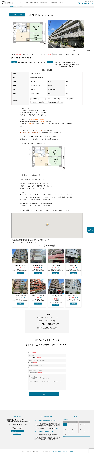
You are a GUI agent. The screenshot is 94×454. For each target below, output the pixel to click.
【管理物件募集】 (54, 2)
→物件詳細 (20, 273)
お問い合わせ (62, 2)
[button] (47, 224)
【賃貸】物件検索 (34, 2)
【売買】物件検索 (44, 2)
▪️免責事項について (17, 433)
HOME (20, 2)
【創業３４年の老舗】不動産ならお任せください (62, 451)
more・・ (58, 428)
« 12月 (64, 436)
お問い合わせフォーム (17, 431)
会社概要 (26, 2)
